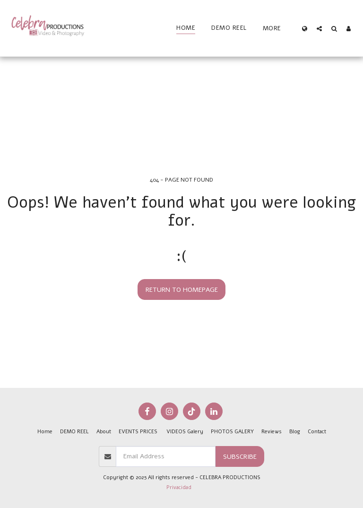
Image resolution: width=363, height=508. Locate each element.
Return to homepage (182, 289)
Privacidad (178, 487)
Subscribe (240, 456)
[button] (319, 28)
